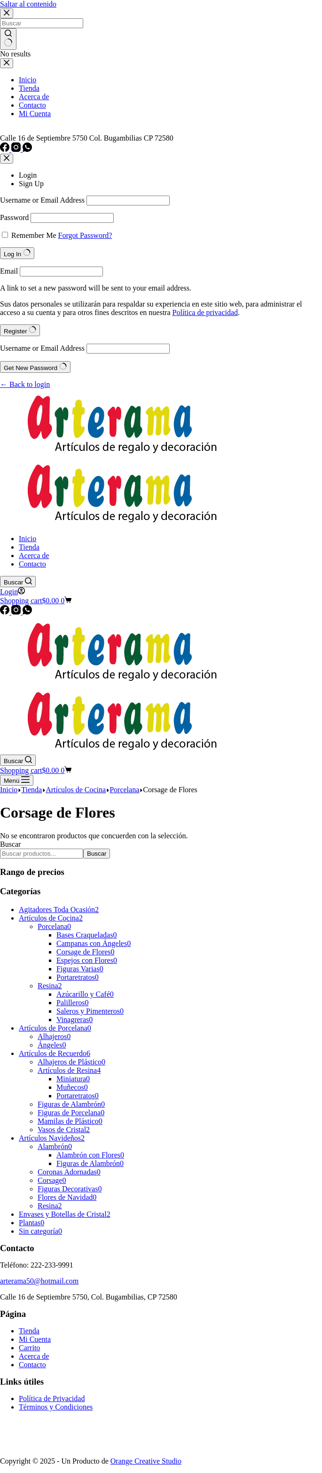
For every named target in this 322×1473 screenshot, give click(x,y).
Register (20, 330)
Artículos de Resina (69, 1070)
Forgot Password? (85, 235)
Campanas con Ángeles (93, 943)
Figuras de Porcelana (71, 1113)
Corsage (52, 1180)
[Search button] (8, 39)
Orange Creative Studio (145, 1461)
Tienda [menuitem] (29, 88)
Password (14, 217)
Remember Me (33, 235)
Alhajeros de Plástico (71, 1062)
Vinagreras (74, 1020)
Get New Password (35, 366)
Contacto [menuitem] (32, 105)
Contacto (32, 1365)
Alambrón (55, 1146)
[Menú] (16, 780)
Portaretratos (77, 977)
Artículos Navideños (52, 1138)
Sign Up (31, 184)
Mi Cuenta (35, 1339)
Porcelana (54, 926)
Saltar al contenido (28, 4)
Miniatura (73, 1079)
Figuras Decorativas (70, 1189)
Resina (50, 986)
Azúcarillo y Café (85, 994)
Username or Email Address (42, 200)
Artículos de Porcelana (55, 1028)
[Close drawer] (6, 63)
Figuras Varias (79, 969)
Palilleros (72, 1003)
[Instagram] (17, 149)
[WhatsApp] (27, 149)
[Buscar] (18, 581)
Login (28, 175)
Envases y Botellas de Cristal (64, 1214)
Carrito (29, 1348)
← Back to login (25, 384)
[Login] (12, 592)
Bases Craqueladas (86, 935)
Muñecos (72, 1087)
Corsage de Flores (85, 952)
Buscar (10, 844)
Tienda (29, 1331)
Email (9, 271)
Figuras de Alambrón (71, 1104)
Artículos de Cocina (51, 918)
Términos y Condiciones (56, 1407)
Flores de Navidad (67, 1197)
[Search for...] (41, 23)
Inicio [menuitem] (27, 80)
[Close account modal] (6, 159)
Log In (17, 253)
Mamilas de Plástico (70, 1121)
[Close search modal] (6, 13)
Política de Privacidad (52, 1398)
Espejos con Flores (86, 960)
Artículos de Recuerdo (54, 1053)
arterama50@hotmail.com (39, 1281)
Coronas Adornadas (69, 1172)
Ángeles (52, 1045)
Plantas (31, 1223)
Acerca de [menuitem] (34, 97)
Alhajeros (54, 1036)
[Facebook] (5, 149)
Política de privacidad (205, 312)
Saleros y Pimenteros (90, 1011)
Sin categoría (40, 1231)
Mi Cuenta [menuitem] (35, 114)
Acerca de (34, 1356)
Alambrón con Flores (90, 1155)
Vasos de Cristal (64, 1130)
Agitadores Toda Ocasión (59, 910)
